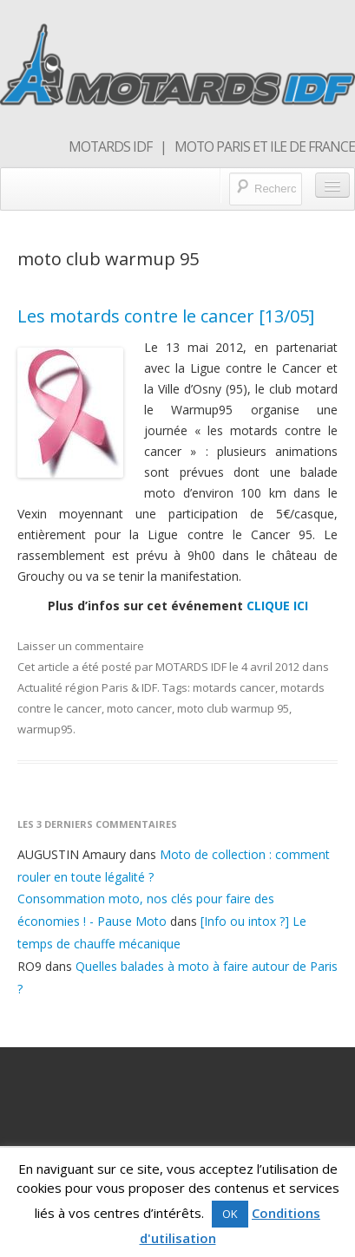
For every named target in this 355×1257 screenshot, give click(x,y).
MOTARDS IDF (191, 666)
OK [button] (230, 1213)
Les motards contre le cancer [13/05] (165, 316)
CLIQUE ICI (277, 605)
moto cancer (139, 708)
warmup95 (45, 729)
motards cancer (234, 687)
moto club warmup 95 (233, 708)
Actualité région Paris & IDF (87, 687)
